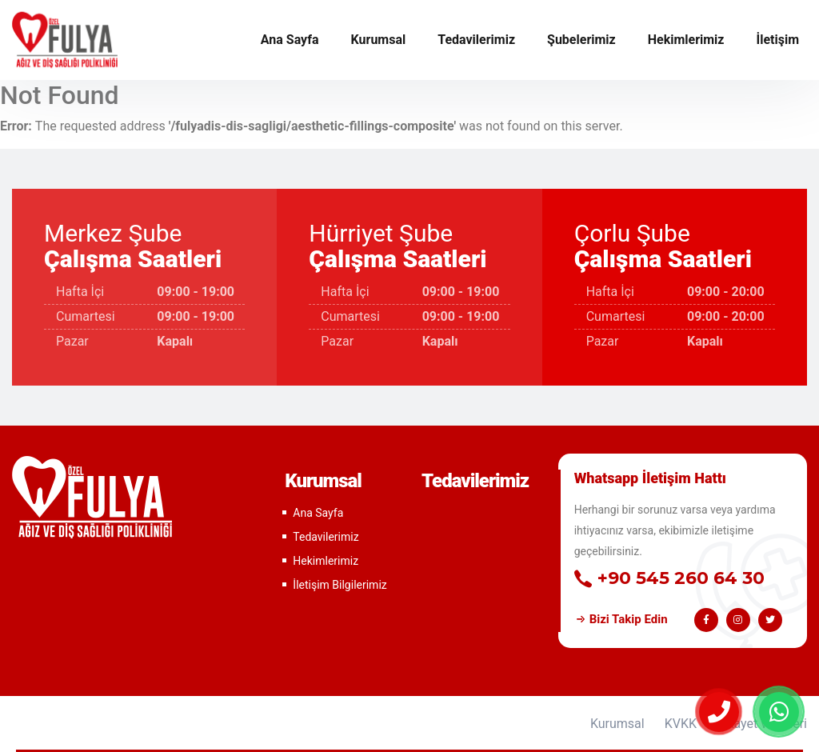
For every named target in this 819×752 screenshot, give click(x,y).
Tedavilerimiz (476, 39)
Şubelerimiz (581, 39)
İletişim (777, 39)
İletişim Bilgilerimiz (339, 584)
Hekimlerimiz (686, 39)
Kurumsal (378, 39)
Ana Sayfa (290, 39)
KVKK (681, 723)
